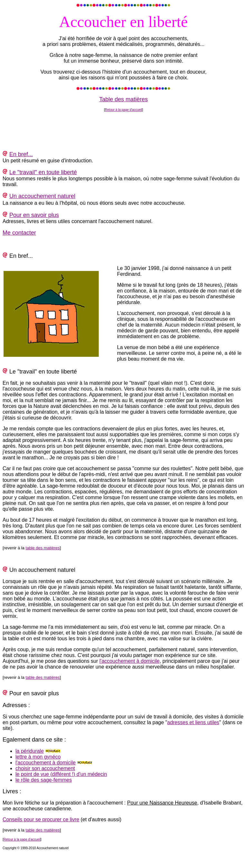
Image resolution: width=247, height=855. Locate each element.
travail (27, 371)
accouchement (37, 570)
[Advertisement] (123, 131)
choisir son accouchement (45, 768)
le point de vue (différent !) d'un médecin (61, 774)
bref (23, 256)
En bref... (21, 154)
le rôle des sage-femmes (43, 780)
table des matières (43, 547)
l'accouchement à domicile (129, 661)
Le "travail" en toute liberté (43, 172)
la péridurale (29, 751)
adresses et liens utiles (193, 722)
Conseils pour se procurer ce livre (41, 819)
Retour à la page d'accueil (123, 110)
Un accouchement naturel (42, 196)
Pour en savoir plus (34, 215)
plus (53, 693)
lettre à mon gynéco (38, 757)
